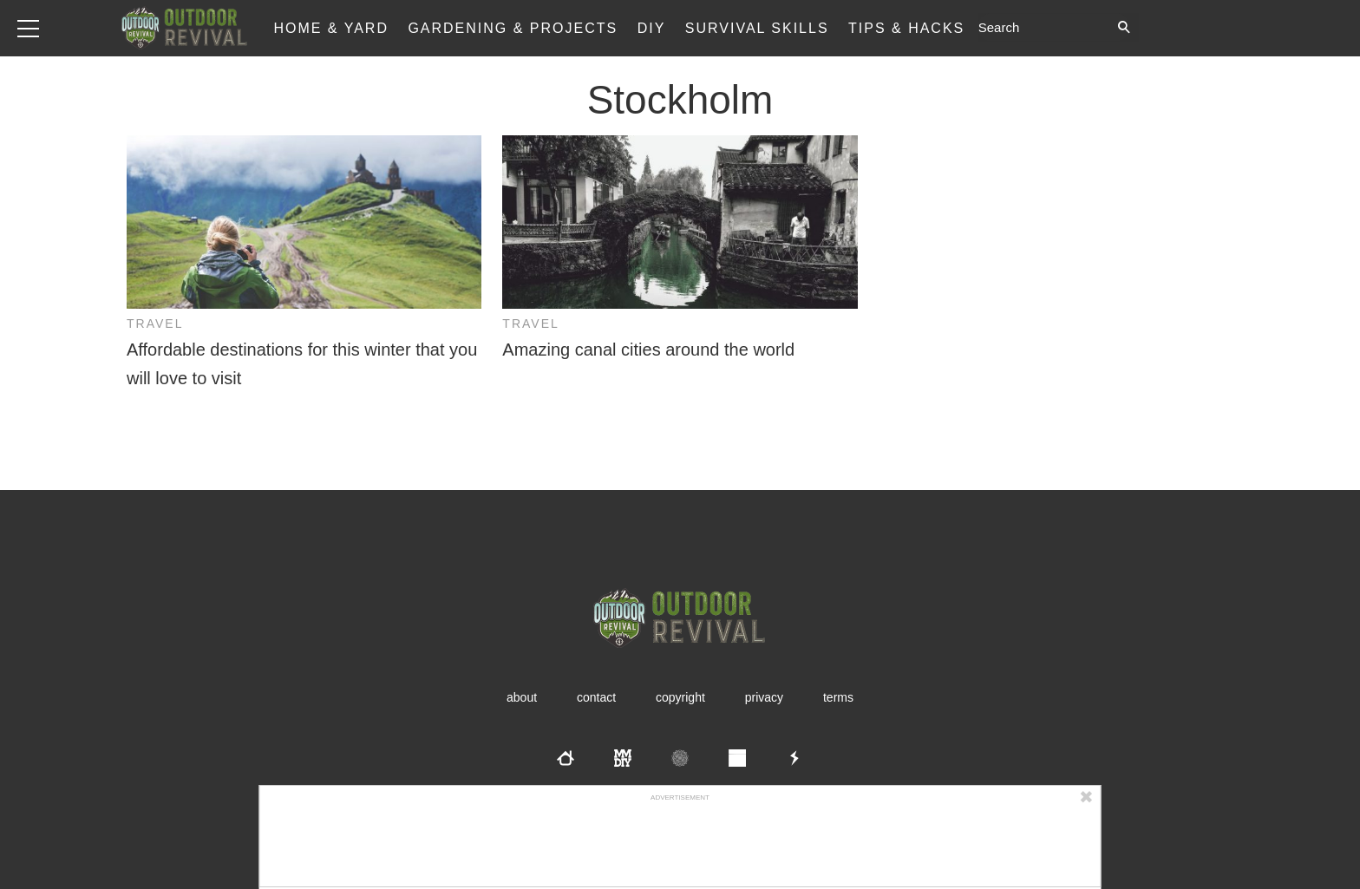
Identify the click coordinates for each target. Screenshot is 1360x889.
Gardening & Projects (513, 28)
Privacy (764, 697)
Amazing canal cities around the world (648, 349)
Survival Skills (757, 28)
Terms (838, 697)
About (522, 697)
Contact (596, 697)
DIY (652, 28)
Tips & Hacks (906, 28)
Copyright (680, 697)
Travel (155, 323)
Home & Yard (331, 28)
